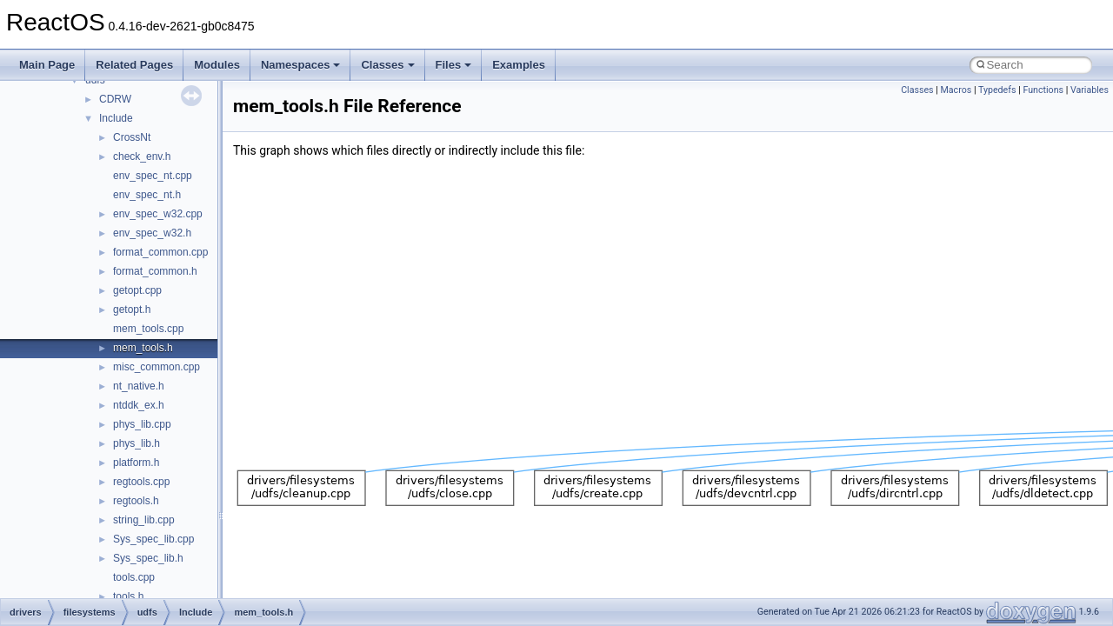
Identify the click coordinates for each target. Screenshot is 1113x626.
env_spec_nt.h (147, 195)
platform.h (136, 462)
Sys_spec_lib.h (148, 558)
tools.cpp (134, 577)
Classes (387, 64)
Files (454, 64)
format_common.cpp (160, 252)
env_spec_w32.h (152, 233)
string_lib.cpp (144, 520)
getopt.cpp (137, 290)
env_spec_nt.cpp (152, 176)
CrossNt (131, 137)
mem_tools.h (143, 348)
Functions (1043, 90)
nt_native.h (138, 386)
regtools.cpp (141, 482)
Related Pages (134, 64)
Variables (1089, 90)
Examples (518, 64)
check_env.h (142, 156)
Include (116, 118)
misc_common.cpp (156, 367)
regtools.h (136, 501)
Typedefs (997, 90)
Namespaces (301, 64)
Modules (217, 64)
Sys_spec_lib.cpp (153, 539)
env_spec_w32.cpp (158, 214)
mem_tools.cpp (148, 329)
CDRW (115, 99)
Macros (956, 90)
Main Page (47, 64)
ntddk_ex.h (138, 405)
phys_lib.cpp (142, 424)
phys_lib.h (136, 443)
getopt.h (131, 309)
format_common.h (155, 271)
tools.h (128, 596)
